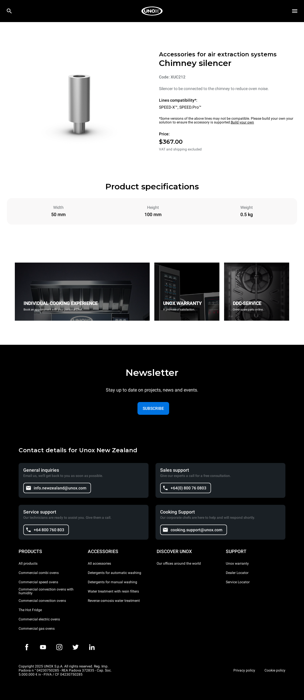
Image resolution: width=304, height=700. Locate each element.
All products (28, 563)
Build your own (242, 122)
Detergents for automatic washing (114, 573)
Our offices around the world (179, 563)
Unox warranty (237, 563)
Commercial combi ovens (39, 573)
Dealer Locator (237, 573)
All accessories (99, 563)
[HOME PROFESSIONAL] (152, 11)
